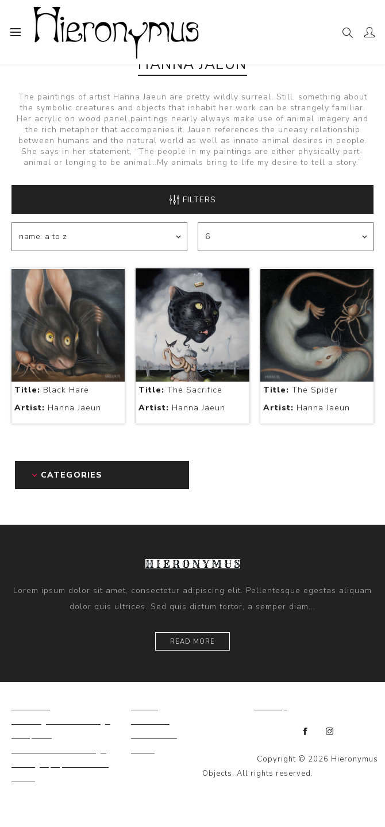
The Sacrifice (180, 389)
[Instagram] (330, 731)
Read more (192, 641)
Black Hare (51, 389)
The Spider (300, 389)
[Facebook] (306, 731)
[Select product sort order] (99, 236)
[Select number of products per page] (286, 236)
